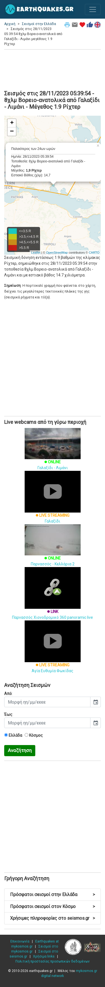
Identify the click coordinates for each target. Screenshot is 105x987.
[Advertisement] (52, 69)
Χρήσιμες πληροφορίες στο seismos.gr (52, 918)
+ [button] (12, 123)
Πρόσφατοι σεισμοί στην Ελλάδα (52, 894)
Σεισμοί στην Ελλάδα (39, 24)
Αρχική (9, 24)
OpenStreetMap (57, 252)
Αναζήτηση (20, 750)
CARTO (94, 252)
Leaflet (35, 252)
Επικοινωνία (19, 941)
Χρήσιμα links (44, 956)
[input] (47, 702)
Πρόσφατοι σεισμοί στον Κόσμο (52, 906)
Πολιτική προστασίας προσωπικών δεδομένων (52, 961)
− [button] (12, 131)
